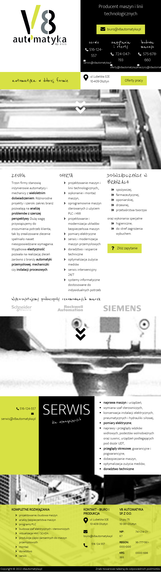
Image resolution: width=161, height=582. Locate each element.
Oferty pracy (134, 81)
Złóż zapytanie (124, 248)
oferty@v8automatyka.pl (124, 66)
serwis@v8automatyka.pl (97, 62)
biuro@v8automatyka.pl (120, 29)
